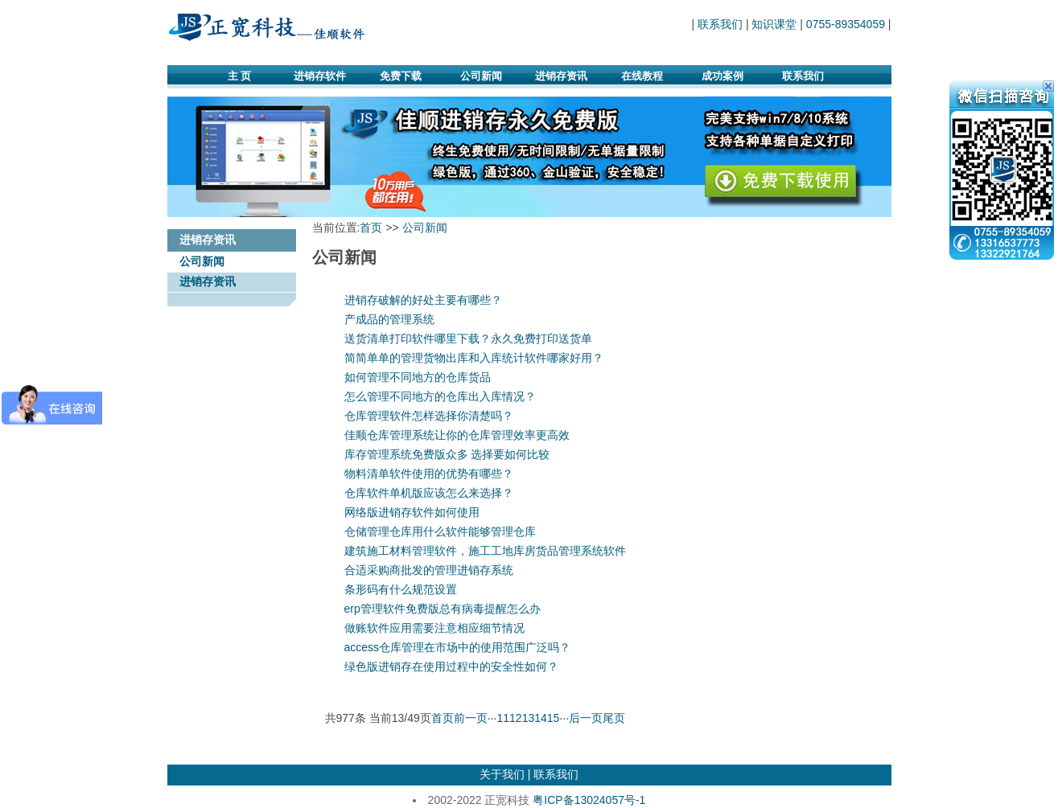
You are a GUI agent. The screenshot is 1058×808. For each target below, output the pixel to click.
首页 (371, 227)
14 (540, 718)
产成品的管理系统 (389, 319)
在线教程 (642, 76)
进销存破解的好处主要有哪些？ (423, 299)
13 (528, 718)
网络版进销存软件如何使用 (412, 512)
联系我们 (720, 24)
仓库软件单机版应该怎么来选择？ (428, 492)
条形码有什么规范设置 (400, 589)
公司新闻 (481, 76)
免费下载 (401, 76)
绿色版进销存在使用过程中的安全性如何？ (451, 666)
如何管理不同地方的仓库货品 (417, 377)
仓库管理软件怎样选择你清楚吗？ (428, 415)
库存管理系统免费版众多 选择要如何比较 (447, 454)
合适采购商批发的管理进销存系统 (428, 570)
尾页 (614, 718)
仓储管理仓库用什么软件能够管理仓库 (440, 531)
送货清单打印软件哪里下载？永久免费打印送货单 (468, 338)
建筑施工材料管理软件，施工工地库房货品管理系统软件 (485, 550)
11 (502, 718)
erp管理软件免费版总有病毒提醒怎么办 (442, 608)
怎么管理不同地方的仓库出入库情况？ (440, 396)
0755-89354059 (845, 24)
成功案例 (722, 76)
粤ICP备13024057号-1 (589, 800)
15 (553, 718)
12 (515, 718)
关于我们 (502, 774)
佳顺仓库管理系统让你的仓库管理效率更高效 (457, 435)
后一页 (586, 718)
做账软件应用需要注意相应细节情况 (434, 627)
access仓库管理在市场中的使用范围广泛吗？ (457, 647)
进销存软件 (320, 76)
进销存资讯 (561, 76)
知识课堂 (774, 24)
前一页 (471, 718)
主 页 (240, 76)
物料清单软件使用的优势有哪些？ (428, 473)
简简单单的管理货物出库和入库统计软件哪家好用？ (473, 357)
